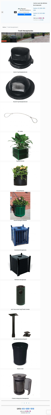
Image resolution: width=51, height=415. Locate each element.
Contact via (25, 413)
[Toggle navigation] (15, 12)
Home (4, 27)
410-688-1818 (28, 409)
